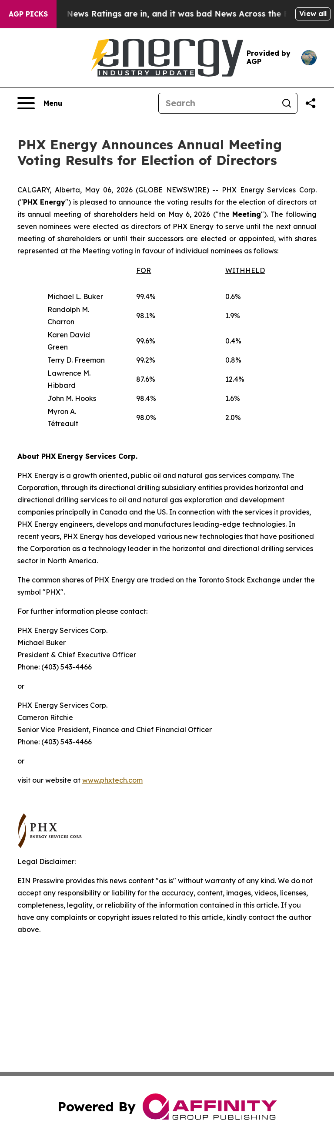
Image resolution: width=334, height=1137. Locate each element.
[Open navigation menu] (39, 103)
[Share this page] (310, 103)
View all (313, 13)
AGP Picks (28, 14)
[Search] (217, 103)
